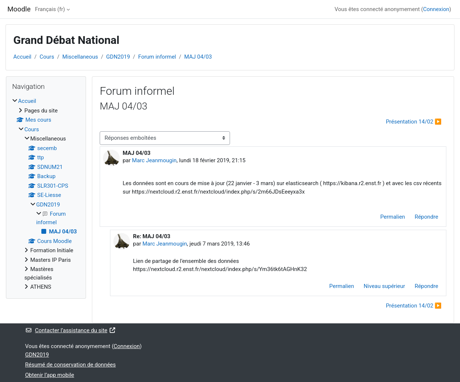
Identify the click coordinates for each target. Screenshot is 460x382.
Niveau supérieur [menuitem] (384, 286)
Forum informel (157, 56)
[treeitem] (46, 194)
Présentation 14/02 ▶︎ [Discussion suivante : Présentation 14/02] (414, 121)
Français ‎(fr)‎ (50, 9)
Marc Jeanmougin (154, 160)
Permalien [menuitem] (392, 216)
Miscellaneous (80, 56)
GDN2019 (118, 56)
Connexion (436, 9)
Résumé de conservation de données (70, 364)
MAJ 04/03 (198, 56)
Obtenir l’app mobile (49, 375)
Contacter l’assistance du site (70, 330)
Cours (47, 56)
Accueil (22, 56)
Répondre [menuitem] (426, 216)
